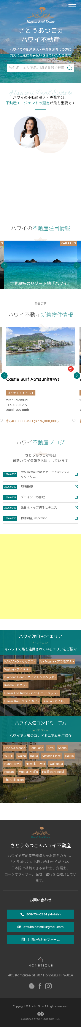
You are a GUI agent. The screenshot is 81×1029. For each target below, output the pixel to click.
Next (76, 265)
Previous (4, 265)
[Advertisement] (40, 576)
